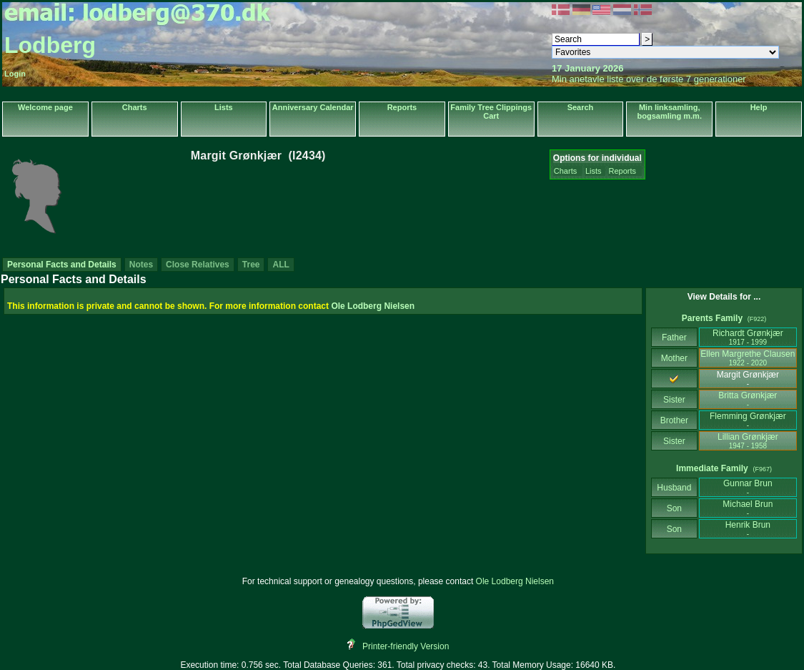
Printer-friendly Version (405, 646)
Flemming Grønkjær (748, 420)
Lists (223, 107)
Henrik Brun (747, 529)
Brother (674, 420)
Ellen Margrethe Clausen (747, 358)
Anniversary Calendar (313, 107)
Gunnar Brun (748, 487)
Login (15, 73)
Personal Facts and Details (61, 265)
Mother (674, 358)
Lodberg (50, 45)
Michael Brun (748, 508)
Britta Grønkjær (747, 399)
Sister (674, 400)
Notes (141, 265)
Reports (402, 107)
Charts (134, 107)
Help (759, 107)
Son (674, 508)
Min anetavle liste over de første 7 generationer (649, 79)
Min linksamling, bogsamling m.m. (669, 111)
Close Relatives (197, 265)
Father (674, 337)
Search (580, 107)
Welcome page (45, 107)
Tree (251, 265)
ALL (280, 265)
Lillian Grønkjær (748, 441)
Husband (674, 488)
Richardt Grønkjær (748, 337)
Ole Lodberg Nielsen (373, 306)
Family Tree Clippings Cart (491, 111)
